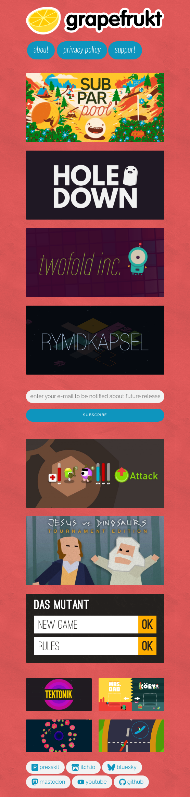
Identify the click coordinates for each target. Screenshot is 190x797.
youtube (91, 782)
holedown (95, 185)
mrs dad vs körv (131, 694)
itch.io (83, 767)
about (41, 50)
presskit (45, 767)
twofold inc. (95, 262)
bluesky (122, 767)
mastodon (48, 782)
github (131, 782)
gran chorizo (131, 735)
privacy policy (82, 50)
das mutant (95, 628)
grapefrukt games (95, 20)
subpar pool (95, 107)
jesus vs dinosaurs (95, 550)
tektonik (59, 694)
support (125, 50)
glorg (95, 473)
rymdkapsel (95, 340)
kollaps (59, 735)
